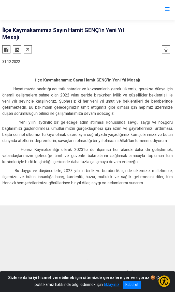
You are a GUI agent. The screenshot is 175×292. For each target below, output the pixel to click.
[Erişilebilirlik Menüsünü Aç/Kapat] (164, 281)
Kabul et (131, 285)
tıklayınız (112, 284)
